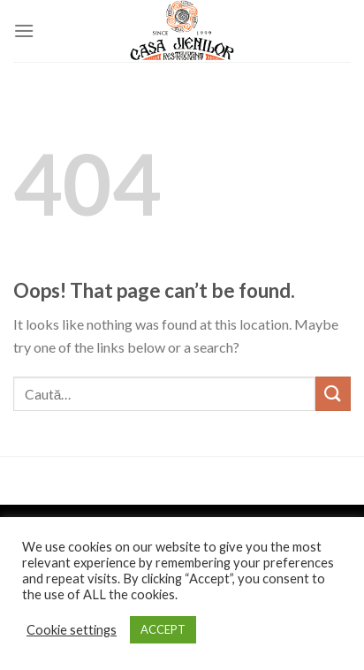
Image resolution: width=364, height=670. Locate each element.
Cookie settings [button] (72, 629)
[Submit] (333, 394)
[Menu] (23, 30)
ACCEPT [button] (163, 629)
